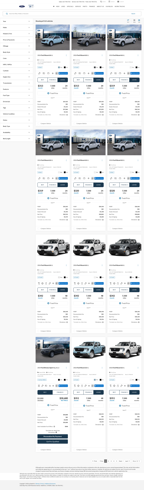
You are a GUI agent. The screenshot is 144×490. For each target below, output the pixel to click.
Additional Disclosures (50, 483)
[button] (68, 37)
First (94, 461)
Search (133, 13)
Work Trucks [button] (120, 6)
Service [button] (78, 6)
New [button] (57, 6)
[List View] (139, 21)
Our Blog (109, 6)
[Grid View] (134, 21)
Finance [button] (92, 6)
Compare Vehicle (46, 123)
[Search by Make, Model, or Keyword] (69, 13)
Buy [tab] (42, 80)
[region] (52, 422)
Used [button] (63, 6)
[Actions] (66, 55)
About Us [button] (100, 6)
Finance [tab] (52, 80)
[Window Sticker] (63, 73)
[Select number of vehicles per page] (136, 461)
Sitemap (37, 483)
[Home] (53, 6)
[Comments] (56, 73)
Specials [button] (70, 6)
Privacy (42, 483)
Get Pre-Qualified (52, 442)
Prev (101, 461)
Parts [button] (85, 6)
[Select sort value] (128, 21)
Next (121, 461)
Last (127, 461)
